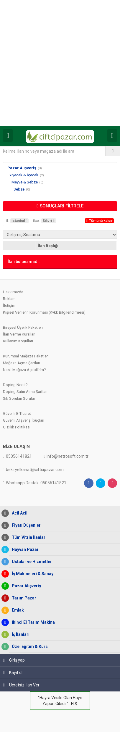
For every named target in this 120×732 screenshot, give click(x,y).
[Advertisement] (60, 63)
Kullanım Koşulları (18, 341)
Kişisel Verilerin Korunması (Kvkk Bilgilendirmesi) (44, 312)
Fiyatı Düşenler (25, 525)
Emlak (16, 610)
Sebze (19, 189)
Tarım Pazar (22, 598)
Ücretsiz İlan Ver (21, 685)
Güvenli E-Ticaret (17, 413)
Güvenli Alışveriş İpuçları (23, 420)
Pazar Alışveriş (21, 168)
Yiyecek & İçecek (23, 175)
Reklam (9, 298)
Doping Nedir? (15, 385)
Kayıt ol (12, 672)
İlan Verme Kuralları (19, 334)
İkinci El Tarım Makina (32, 622)
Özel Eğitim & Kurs (28, 646)
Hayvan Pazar (24, 549)
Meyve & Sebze (24, 182)
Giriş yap (14, 660)
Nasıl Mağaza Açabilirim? (24, 369)
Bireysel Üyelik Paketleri (23, 327)
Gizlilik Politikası (16, 427)
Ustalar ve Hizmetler (30, 561)
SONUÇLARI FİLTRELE (60, 206)
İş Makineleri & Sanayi (32, 574)
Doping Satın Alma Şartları (25, 391)
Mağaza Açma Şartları (21, 363)
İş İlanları (19, 634)
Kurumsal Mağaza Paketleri (26, 356)
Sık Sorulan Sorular (19, 398)
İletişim (9, 305)
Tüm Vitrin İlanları (28, 537)
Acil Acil (18, 513)
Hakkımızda (13, 292)
